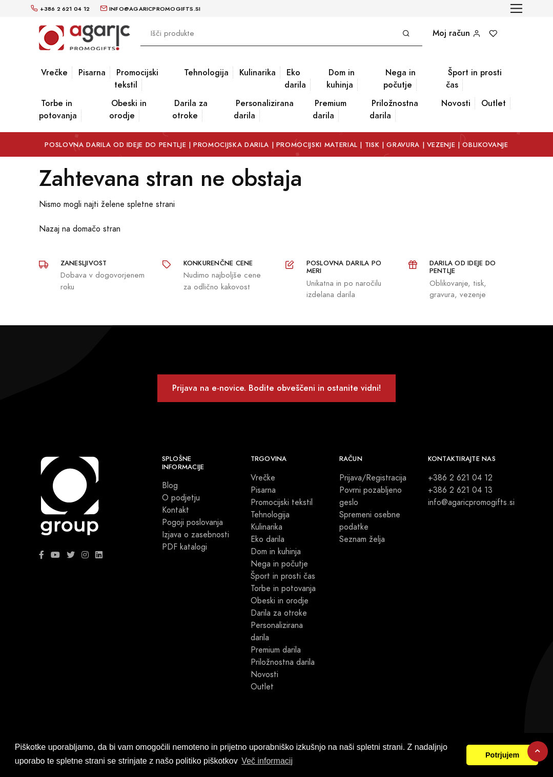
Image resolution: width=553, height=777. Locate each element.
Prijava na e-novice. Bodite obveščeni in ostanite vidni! (276, 388)
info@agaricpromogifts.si (471, 502)
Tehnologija (206, 72)
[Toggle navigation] (516, 8)
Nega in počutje (399, 79)
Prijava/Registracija (372, 478)
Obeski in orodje (128, 109)
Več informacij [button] (267, 761)
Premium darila (329, 109)
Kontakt (175, 510)
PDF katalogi (184, 547)
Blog (170, 485)
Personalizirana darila (264, 109)
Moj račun (457, 33)
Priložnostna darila (394, 109)
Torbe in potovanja (58, 109)
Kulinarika (257, 72)
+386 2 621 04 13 (460, 490)
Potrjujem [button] (502, 755)
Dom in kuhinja (340, 79)
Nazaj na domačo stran (79, 229)
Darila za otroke (190, 109)
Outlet (493, 103)
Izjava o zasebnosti (195, 534)
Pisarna (92, 72)
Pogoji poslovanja (192, 522)
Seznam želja (362, 539)
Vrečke (54, 72)
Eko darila (295, 79)
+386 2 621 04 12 (460, 478)
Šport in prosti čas (474, 79)
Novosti (455, 103)
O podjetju (181, 497)
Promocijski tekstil (136, 79)
